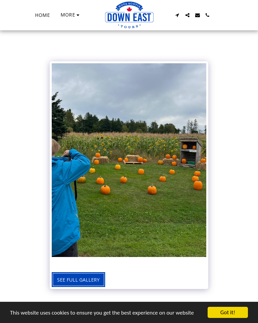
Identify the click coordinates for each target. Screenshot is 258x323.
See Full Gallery (78, 280)
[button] (177, 15)
